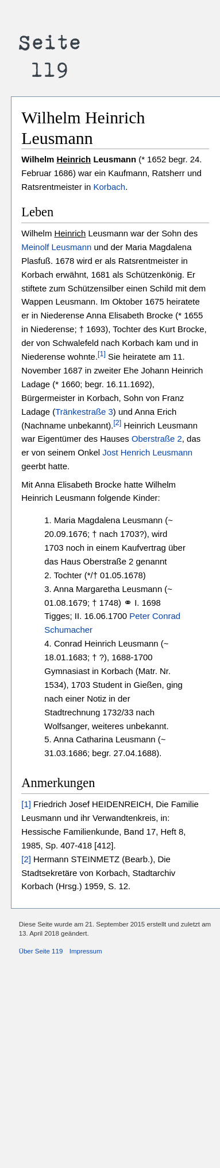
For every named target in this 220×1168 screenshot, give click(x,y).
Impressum (86, 951)
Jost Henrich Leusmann (147, 452)
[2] (117, 423)
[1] (102, 354)
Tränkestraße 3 (84, 411)
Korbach (110, 187)
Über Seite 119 (41, 951)
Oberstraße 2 (157, 438)
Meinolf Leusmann (56, 247)
